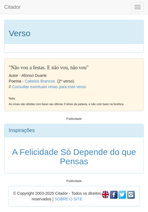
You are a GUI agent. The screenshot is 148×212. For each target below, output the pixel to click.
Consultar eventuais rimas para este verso (49, 87)
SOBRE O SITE (68, 199)
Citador (12, 7)
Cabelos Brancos (40, 81)
